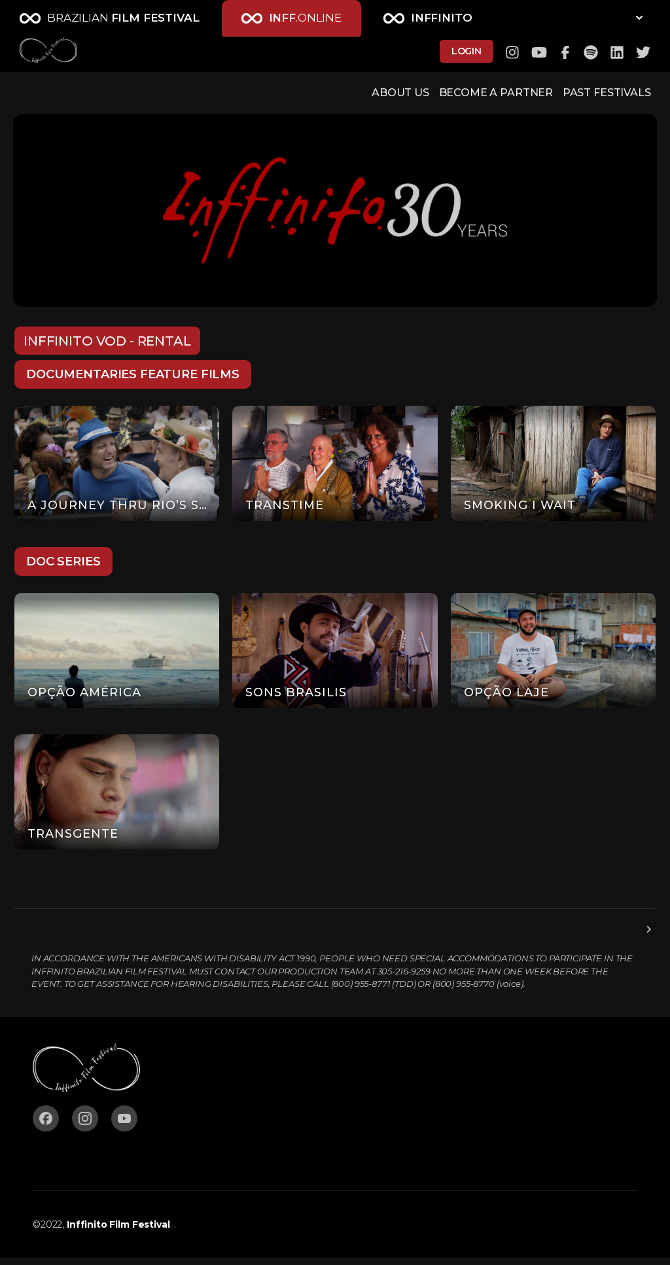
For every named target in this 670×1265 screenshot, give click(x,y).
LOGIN (466, 54)
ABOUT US (355, 96)
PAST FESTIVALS (591, 96)
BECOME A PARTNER (464, 96)
